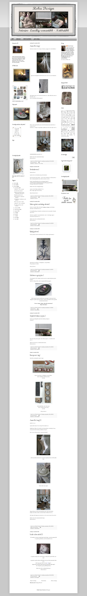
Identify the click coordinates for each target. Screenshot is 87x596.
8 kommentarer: (33, 162)
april (15, 217)
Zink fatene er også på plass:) (37, 275)
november (16, 187)
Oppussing (72, 130)
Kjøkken (70, 123)
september (16, 209)
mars (15, 219)
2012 (15, 183)
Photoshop (73, 131)
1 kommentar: (33, 308)
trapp (71, 133)
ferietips (66, 116)
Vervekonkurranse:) (34, 170)
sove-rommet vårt (71, 132)
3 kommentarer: (33, 348)
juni (15, 214)
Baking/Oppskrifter (70, 110)
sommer (64, 132)
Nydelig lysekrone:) (34, 232)
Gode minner (64, 118)
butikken (45, 515)
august (16, 211)
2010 (15, 186)
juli (15, 212)
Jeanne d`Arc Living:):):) (35, 420)
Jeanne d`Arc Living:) (35, 46)
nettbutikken (36, 271)
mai (15, 215)
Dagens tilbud (70, 113)
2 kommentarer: (33, 197)
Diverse (35, 198)
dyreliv (62, 116)
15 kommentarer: (34, 576)
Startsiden (43, 580)
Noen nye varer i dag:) (35, 355)
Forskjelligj (63, 117)
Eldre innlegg (54, 580)
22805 (16, 57)
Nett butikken (27, 39)
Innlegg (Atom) (38, 582)
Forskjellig (72, 116)
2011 (15, 184)
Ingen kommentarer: (34, 527)
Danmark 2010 (64, 114)
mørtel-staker (65, 127)
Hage (71, 118)
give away (36, 39)
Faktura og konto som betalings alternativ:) (40, 204)
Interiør (18, 39)
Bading (62, 110)
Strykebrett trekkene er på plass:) (38, 316)
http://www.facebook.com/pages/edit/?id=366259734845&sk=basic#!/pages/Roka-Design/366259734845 (41, 182)
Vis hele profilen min (65, 59)
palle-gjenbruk (65, 131)
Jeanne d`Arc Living (38, 163)
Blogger (48, 589)
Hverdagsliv (36, 577)
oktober (16, 207)
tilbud (65, 133)
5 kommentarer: (33, 224)
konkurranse (65, 125)
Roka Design (70, 45)
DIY (12, 39)
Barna (65, 111)
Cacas (62, 113)
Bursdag (71, 111)
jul (64, 123)
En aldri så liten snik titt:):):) (36, 535)
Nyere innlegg (33, 580)
